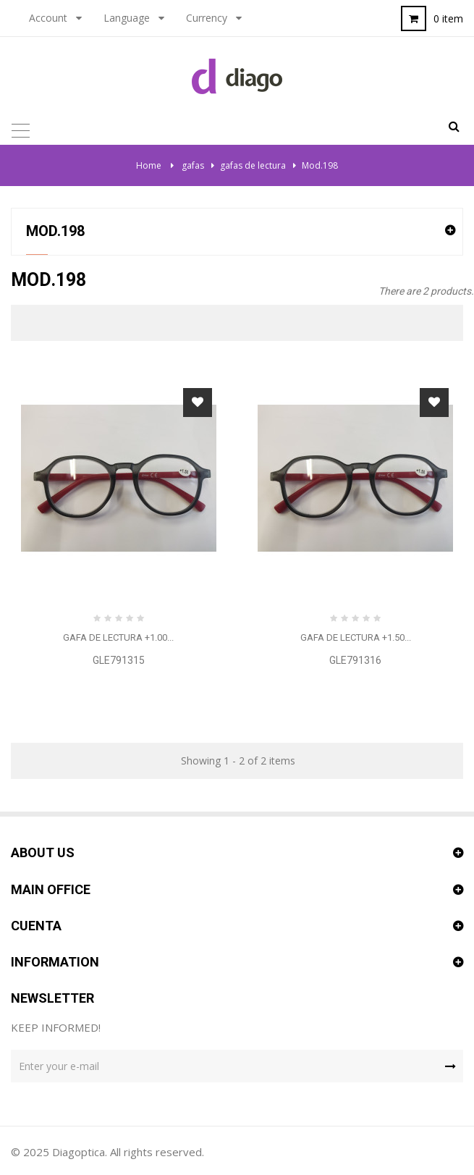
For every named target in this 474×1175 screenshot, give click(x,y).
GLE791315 (119, 660)
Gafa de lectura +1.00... (118, 637)
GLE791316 (355, 660)
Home (148, 165)
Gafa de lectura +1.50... (355, 637)
